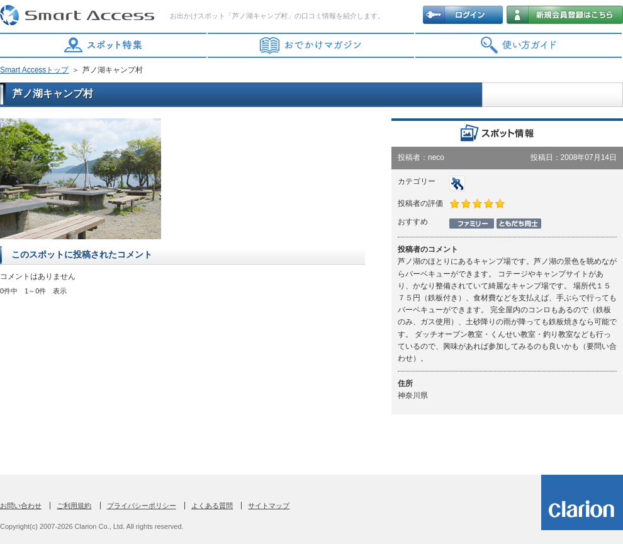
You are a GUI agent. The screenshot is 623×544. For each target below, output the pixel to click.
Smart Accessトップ (34, 69)
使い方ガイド (519, 45)
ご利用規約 (74, 505)
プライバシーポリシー (141, 505)
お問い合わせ (21, 505)
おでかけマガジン (311, 45)
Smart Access (78, 15)
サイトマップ (268, 505)
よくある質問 (212, 505)
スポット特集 (104, 45)
